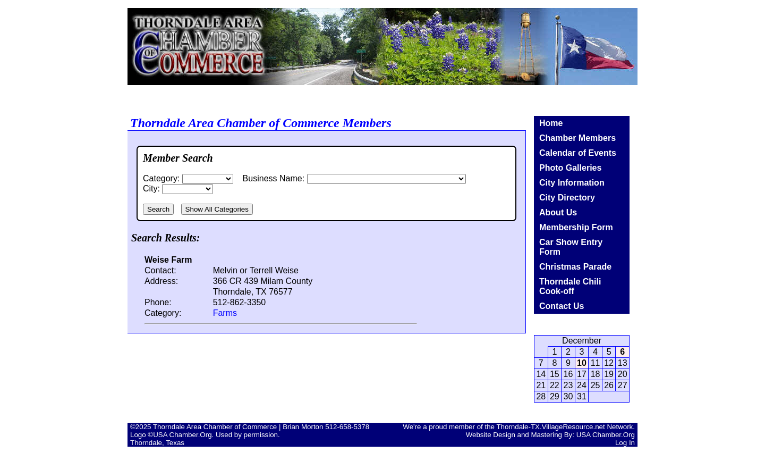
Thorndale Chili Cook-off (570, 286)
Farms (225, 312)
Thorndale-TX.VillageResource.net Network (564, 427)
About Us (558, 212)
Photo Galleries (570, 167)
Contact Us (561, 306)
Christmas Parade (575, 266)
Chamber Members (577, 138)
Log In (625, 443)
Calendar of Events (577, 152)
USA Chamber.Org (605, 435)
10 (581, 362)
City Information (572, 182)
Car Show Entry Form (570, 247)
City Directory (567, 197)
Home (551, 123)
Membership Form (576, 227)
